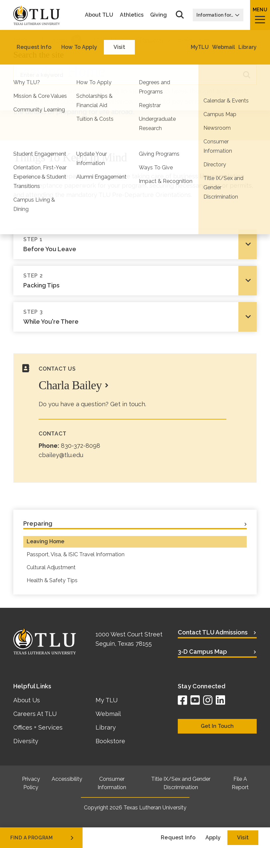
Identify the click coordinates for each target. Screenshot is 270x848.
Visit (243, 837)
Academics (54, 40)
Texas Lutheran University (155, 807)
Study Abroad (111, 40)
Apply (213, 837)
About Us (26, 700)
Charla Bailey (70, 385)
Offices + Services (38, 727)
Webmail (108, 713)
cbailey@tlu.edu (61, 454)
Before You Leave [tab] (129, 244)
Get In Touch (217, 726)
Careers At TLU (35, 713)
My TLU (107, 700)
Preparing (151, 40)
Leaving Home (45, 541)
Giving (158, 15)
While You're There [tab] (129, 316)
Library (106, 727)
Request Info (178, 837)
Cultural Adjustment (51, 567)
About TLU (99, 15)
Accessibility (67, 779)
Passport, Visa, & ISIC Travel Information (76, 554)
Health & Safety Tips (52, 580)
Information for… (218, 15)
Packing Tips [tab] (129, 280)
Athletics (131, 15)
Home (21, 40)
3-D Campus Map (202, 651)
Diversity (25, 741)
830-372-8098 (80, 445)
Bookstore (110, 741)
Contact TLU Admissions (213, 632)
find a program (42, 837)
